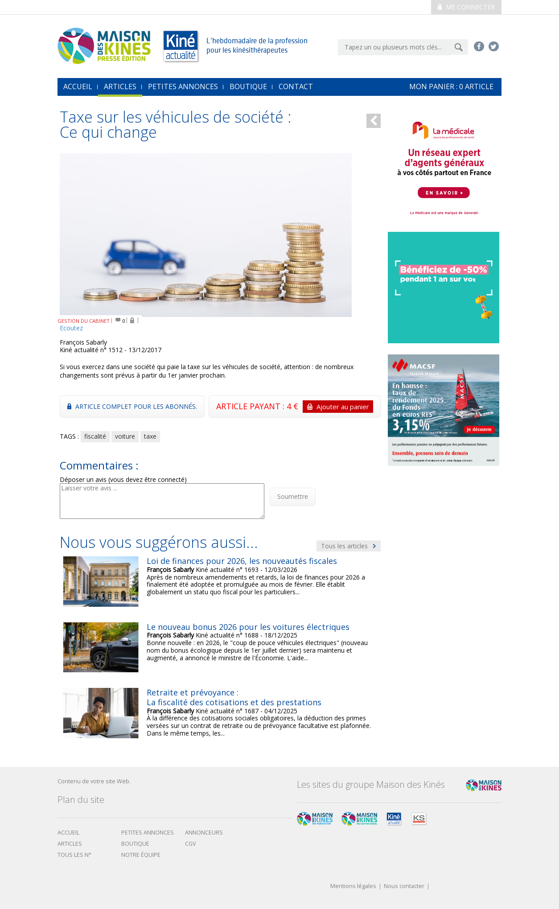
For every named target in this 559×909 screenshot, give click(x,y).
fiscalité (95, 436)
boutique (135, 843)
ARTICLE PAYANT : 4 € (294, 406)
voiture (125, 436)
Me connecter (466, 7)
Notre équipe (140, 855)
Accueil (68, 832)
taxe (150, 436)
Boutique (248, 86)
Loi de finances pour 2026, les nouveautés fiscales (242, 560)
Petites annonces (183, 86)
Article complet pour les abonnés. (132, 406)
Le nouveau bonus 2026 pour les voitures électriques (248, 626)
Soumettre (292, 496)
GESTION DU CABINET (84, 320)
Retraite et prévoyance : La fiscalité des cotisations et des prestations (234, 697)
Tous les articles (348, 546)
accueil (77, 86)
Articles (120, 86)
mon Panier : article (451, 86)
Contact (296, 86)
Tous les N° (74, 855)
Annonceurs (204, 832)
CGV (190, 843)
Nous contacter (404, 886)
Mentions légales (353, 886)
